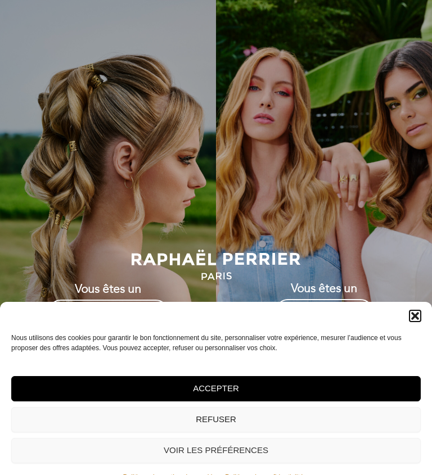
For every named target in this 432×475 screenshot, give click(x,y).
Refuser (216, 457)
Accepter (216, 426)
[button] (415, 353)
